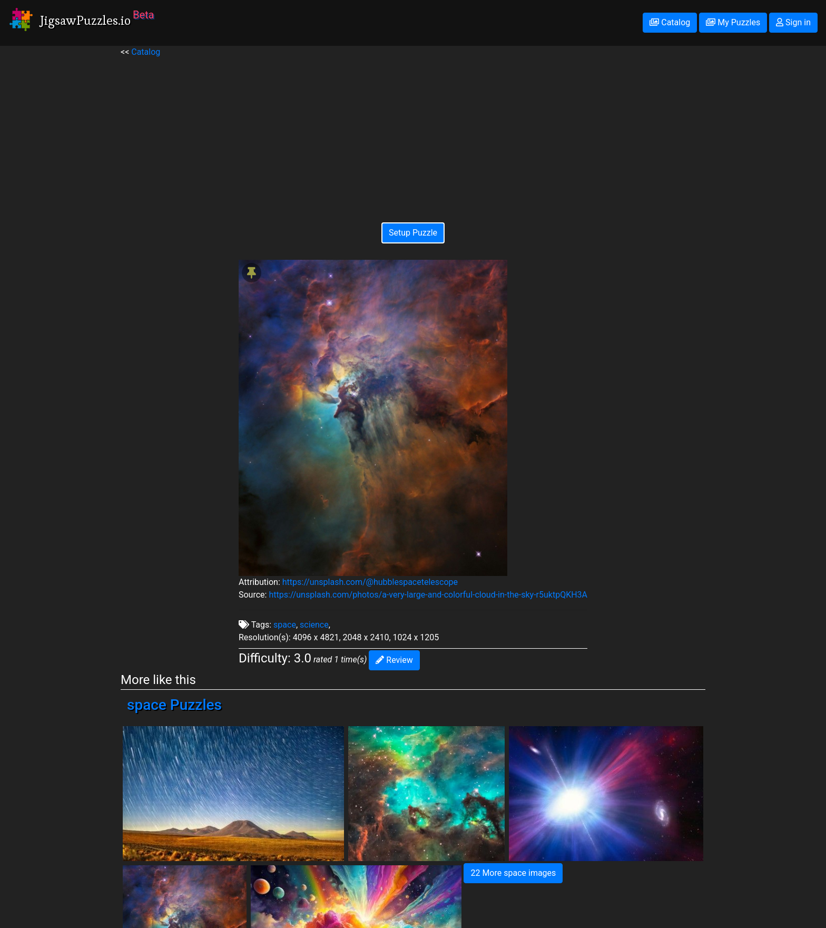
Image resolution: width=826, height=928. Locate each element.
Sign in (793, 22)
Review (394, 660)
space (284, 625)
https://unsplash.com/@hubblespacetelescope (370, 582)
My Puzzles (733, 22)
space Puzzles (174, 705)
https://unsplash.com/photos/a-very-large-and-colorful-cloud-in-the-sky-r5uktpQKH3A (428, 595)
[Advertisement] (413, 132)
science (314, 625)
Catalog (670, 22)
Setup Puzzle (413, 233)
